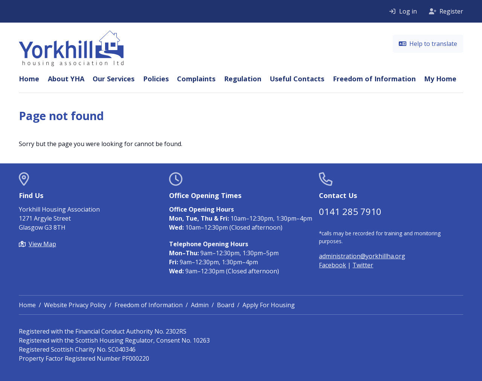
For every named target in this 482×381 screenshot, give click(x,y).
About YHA (66, 78)
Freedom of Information (374, 78)
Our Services (113, 78)
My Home (440, 78)
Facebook (332, 265)
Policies (156, 78)
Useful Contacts (297, 78)
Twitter (362, 265)
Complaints (196, 78)
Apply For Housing (269, 305)
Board (225, 305)
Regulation (242, 78)
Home (29, 78)
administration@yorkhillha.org (362, 256)
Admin (200, 305)
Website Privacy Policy (75, 305)
